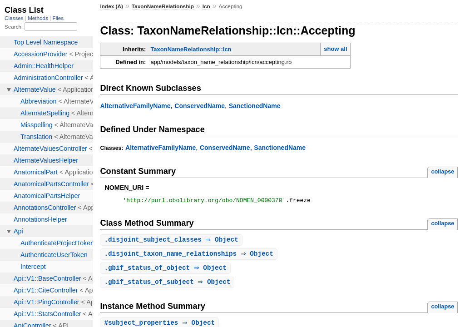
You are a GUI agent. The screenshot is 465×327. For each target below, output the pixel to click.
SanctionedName (255, 105)
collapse (442, 171)
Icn (206, 6)
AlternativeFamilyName (135, 105)
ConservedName (199, 105)
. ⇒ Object (172, 241)
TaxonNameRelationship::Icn (190, 49)
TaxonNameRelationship (163, 6)
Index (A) (111, 6)
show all (335, 48)
